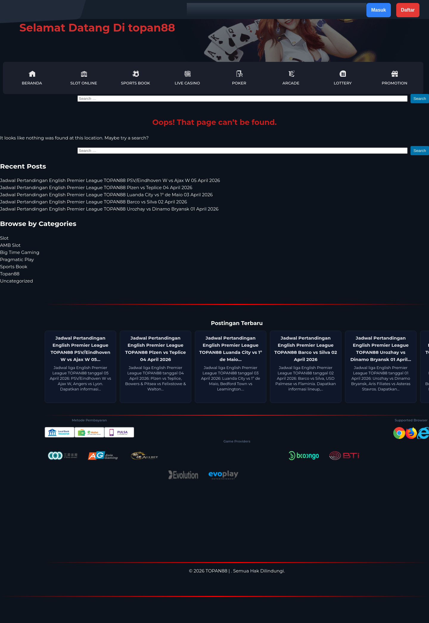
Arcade (290, 77)
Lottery (343, 77)
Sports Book (135, 77)
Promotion (394, 77)
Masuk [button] (378, 9)
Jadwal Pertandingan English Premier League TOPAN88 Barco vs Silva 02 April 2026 (93, 202)
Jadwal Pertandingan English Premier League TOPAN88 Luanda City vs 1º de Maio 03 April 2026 (106, 194)
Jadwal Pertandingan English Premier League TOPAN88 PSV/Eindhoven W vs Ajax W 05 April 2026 (110, 180)
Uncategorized (16, 281)
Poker (239, 77)
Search (420, 98)
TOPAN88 (216, 571)
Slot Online (83, 77)
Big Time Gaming (19, 252)
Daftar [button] (408, 9)
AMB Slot (10, 245)
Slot (4, 238)
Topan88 (9, 274)
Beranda (32, 77)
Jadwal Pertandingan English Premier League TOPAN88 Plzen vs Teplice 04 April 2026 (96, 187)
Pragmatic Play (17, 259)
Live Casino (187, 77)
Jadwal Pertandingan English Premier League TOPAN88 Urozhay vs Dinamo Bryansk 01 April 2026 (109, 209)
